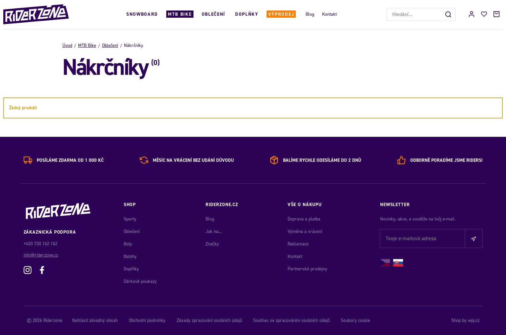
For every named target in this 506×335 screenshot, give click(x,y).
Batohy (130, 256)
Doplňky (246, 14)
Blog (310, 14)
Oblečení (213, 14)
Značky (212, 244)
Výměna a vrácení (305, 231)
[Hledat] (449, 14)
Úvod (67, 45)
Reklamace (298, 244)
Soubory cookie (355, 320)
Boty (128, 244)
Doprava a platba (304, 219)
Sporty (130, 219)
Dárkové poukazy (140, 281)
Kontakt (329, 14)
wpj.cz (473, 320)
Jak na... (213, 231)
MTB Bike (180, 14)
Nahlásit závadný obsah (95, 320)
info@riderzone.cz (41, 255)
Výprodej (281, 14)
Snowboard (142, 14)
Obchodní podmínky (147, 320)
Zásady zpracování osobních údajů (209, 320)
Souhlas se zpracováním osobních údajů (291, 320)
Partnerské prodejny (307, 269)
